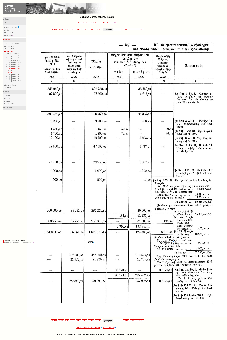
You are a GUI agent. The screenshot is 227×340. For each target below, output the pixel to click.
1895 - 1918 (9, 49)
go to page (108, 29)
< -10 (61, 29)
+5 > (84, 29)
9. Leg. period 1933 (13, 77)
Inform (6, 92)
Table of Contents (83, 23)
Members (10, 36)
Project (7, 96)
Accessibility (9, 103)
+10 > (91, 29)
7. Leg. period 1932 (13, 68)
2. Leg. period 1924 (13, 58)
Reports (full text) (13, 27)
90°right (139, 29)
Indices (8, 30)
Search (7, 23)
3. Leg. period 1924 (13, 60)
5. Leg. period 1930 (13, 64)
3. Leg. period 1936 (13, 79)
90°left (133, 29)
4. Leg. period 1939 (13, 81)
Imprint (7, 98)
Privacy (8, 101)
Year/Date (9, 32)
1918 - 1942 (9, 51)
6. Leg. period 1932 (13, 66)
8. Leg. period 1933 (13, 75)
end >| (98, 29)
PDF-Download (110, 23)
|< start (54, 29)
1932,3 (9, 73)
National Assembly (13, 54)
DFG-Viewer (96, 23)
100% (126, 29)
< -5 (67, 29)
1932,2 (9, 70)
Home (6, 19)
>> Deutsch (7, 108)
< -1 (72, 29)
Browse (7, 40)
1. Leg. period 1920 (13, 56)
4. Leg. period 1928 (13, 62)
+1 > (78, 29)
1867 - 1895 (9, 46)
